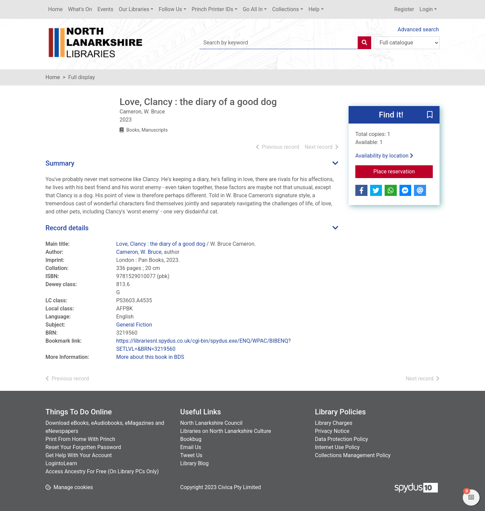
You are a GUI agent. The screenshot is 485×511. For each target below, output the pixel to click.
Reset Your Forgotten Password (83, 447)
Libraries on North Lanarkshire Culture (225, 431)
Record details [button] (67, 228)
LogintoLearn (61, 463)
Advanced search (418, 29)
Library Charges (333, 423)
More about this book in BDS (150, 357)
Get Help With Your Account (78, 455)
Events (105, 9)
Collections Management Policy (353, 455)
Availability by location (384, 155)
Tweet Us (191, 455)
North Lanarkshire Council (211, 423)
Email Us (190, 447)
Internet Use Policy (337, 447)
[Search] (364, 42)
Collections (285, 9)
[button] (430, 115)
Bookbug (190, 439)
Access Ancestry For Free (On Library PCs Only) (102, 471)
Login (425, 9)
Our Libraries (134, 9)
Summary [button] (59, 163)
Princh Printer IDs (212, 9)
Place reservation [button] (403, 171)
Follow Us (170, 9)
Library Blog (194, 463)
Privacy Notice (332, 431)
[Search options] (407, 42)
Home (55, 9)
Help (314, 9)
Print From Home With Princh (80, 439)
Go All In (253, 9)
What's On (80, 9)
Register (404, 9)
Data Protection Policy (341, 439)
